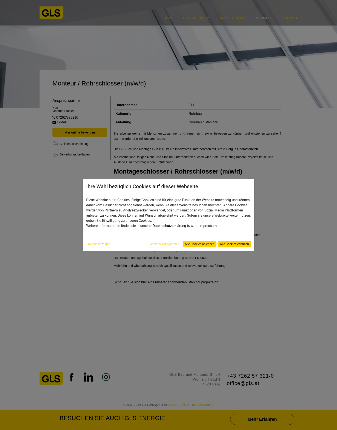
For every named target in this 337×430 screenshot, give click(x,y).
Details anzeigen (99, 244)
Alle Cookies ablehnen (199, 244)
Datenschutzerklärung (169, 226)
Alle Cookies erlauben (234, 244)
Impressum (208, 226)
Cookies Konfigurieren (164, 244)
